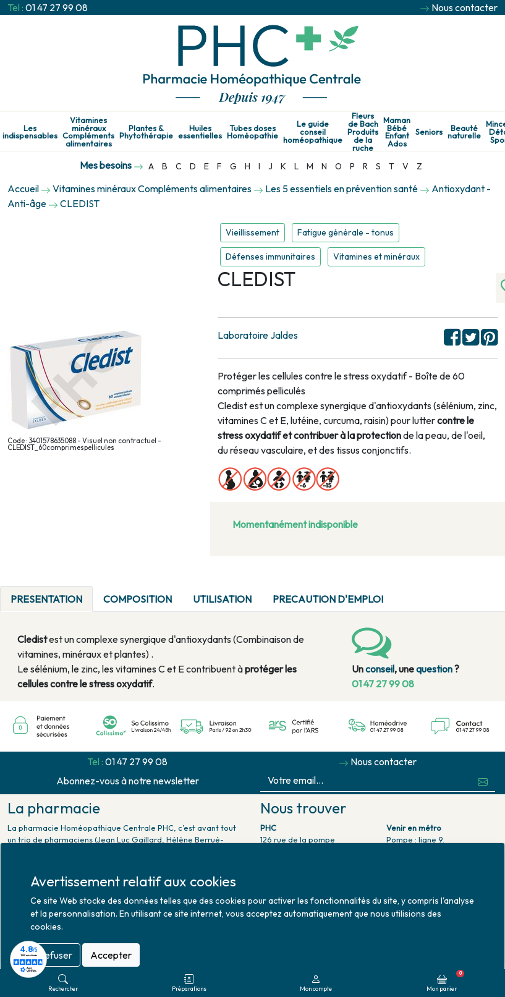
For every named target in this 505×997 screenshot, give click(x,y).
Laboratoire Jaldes (258, 335)
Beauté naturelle (464, 132)
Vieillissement (252, 232)
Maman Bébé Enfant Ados (396, 132)
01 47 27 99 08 (56, 7)
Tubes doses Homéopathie (252, 132)
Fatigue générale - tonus (345, 232)
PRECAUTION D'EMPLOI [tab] (328, 599)
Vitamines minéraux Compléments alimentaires (88, 132)
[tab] (404, 591)
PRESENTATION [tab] (46, 599)
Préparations (189, 983)
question (434, 669)
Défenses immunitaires (270, 256)
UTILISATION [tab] (222, 599)
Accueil (23, 188)
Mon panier (445, 981)
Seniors (429, 132)
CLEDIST (80, 203)
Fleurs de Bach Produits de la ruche (362, 131)
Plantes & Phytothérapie (146, 132)
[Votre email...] (366, 780)
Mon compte (316, 983)
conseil (379, 669)
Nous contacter (464, 7)
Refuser (55, 955)
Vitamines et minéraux (376, 256)
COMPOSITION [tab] (137, 599)
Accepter (111, 955)
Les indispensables (29, 132)
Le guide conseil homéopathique (312, 131)
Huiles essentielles (200, 132)
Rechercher (63, 983)
